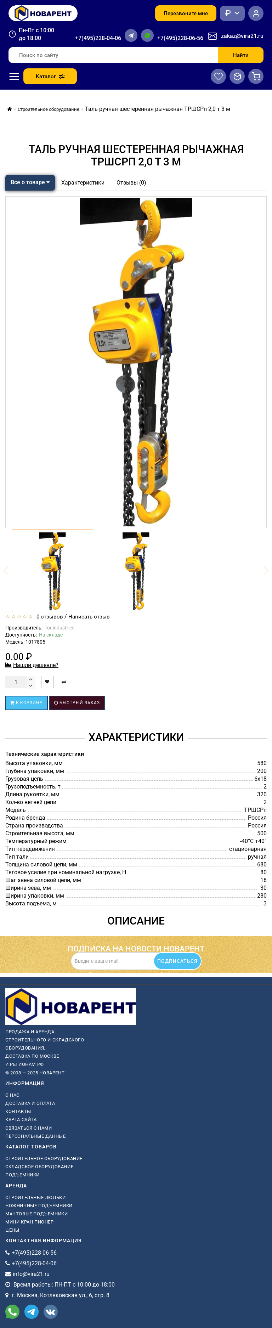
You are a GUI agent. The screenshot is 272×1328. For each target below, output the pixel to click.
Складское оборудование (39, 1166)
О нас (12, 1095)
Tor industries (59, 628)
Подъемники (22, 1174)
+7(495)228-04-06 (98, 38)
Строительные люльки (35, 1197)
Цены (12, 1230)
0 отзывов (48, 617)
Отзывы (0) (131, 182)
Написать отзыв (89, 617)
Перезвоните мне (186, 13)
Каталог (50, 76)
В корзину (26, 702)
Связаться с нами (28, 1128)
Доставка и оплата (30, 1103)
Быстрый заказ (77, 702)
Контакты (18, 1111)
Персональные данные (35, 1136)
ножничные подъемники (39, 1205)
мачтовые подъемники (36, 1213)
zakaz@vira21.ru (242, 36)
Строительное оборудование (44, 1158)
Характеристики (82, 182)
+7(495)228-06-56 (180, 38)
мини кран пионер (29, 1222)
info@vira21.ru (31, 1274)
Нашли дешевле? (35, 665)
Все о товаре (30, 182)
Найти (241, 55)
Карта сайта (21, 1119)
